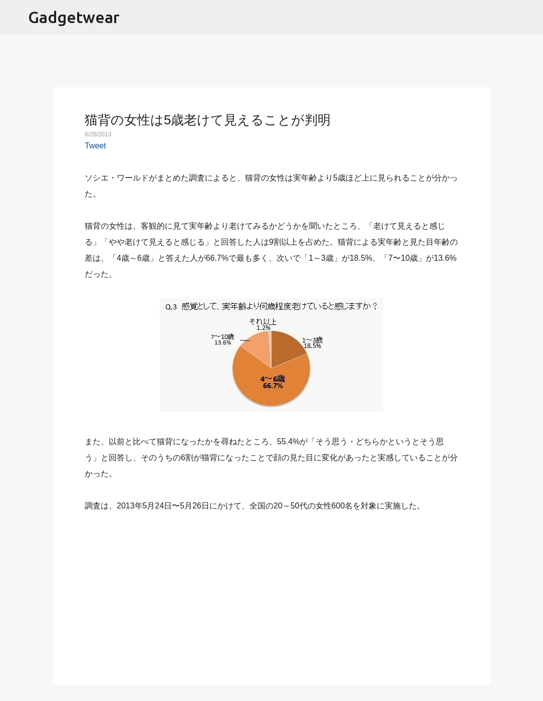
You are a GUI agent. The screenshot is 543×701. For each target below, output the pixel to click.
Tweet (95, 145)
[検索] (529, 18)
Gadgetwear (74, 17)
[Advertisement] (271, 592)
